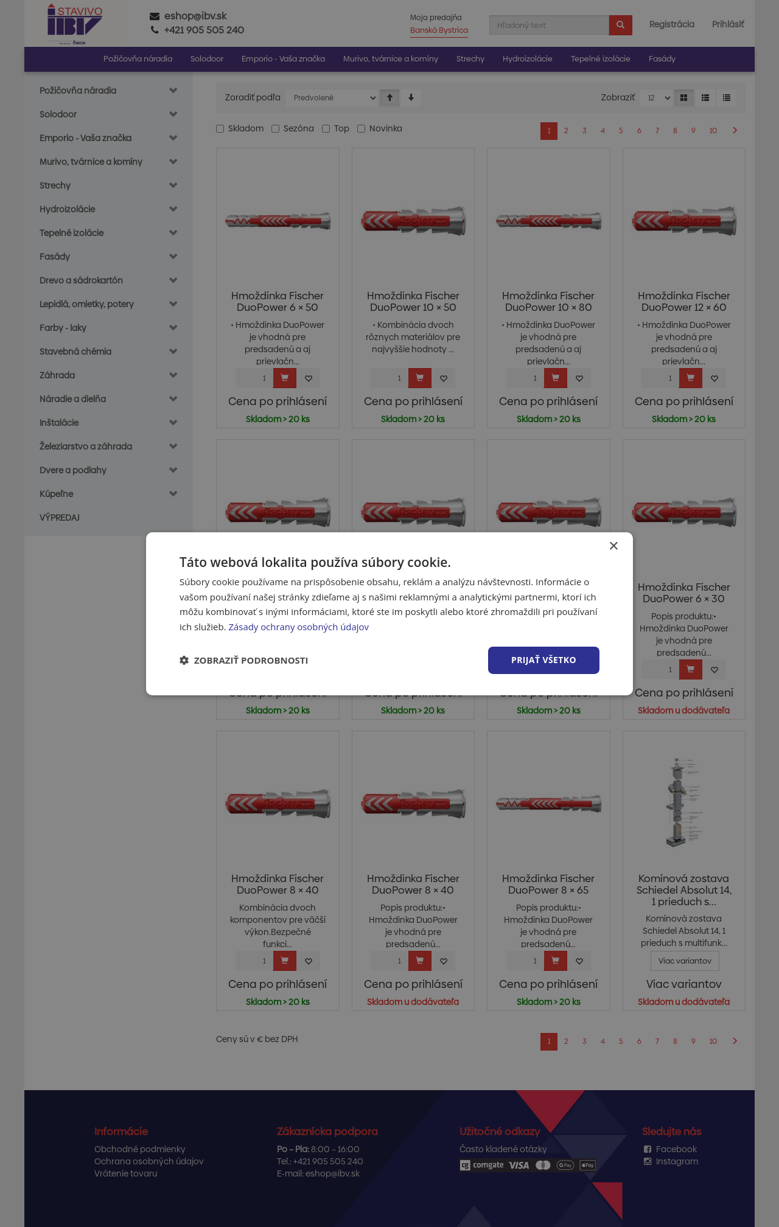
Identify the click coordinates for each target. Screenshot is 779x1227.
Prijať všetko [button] (543, 660)
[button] (244, 660)
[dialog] (389, 613)
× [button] (613, 546)
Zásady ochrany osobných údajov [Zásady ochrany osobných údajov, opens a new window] (298, 626)
